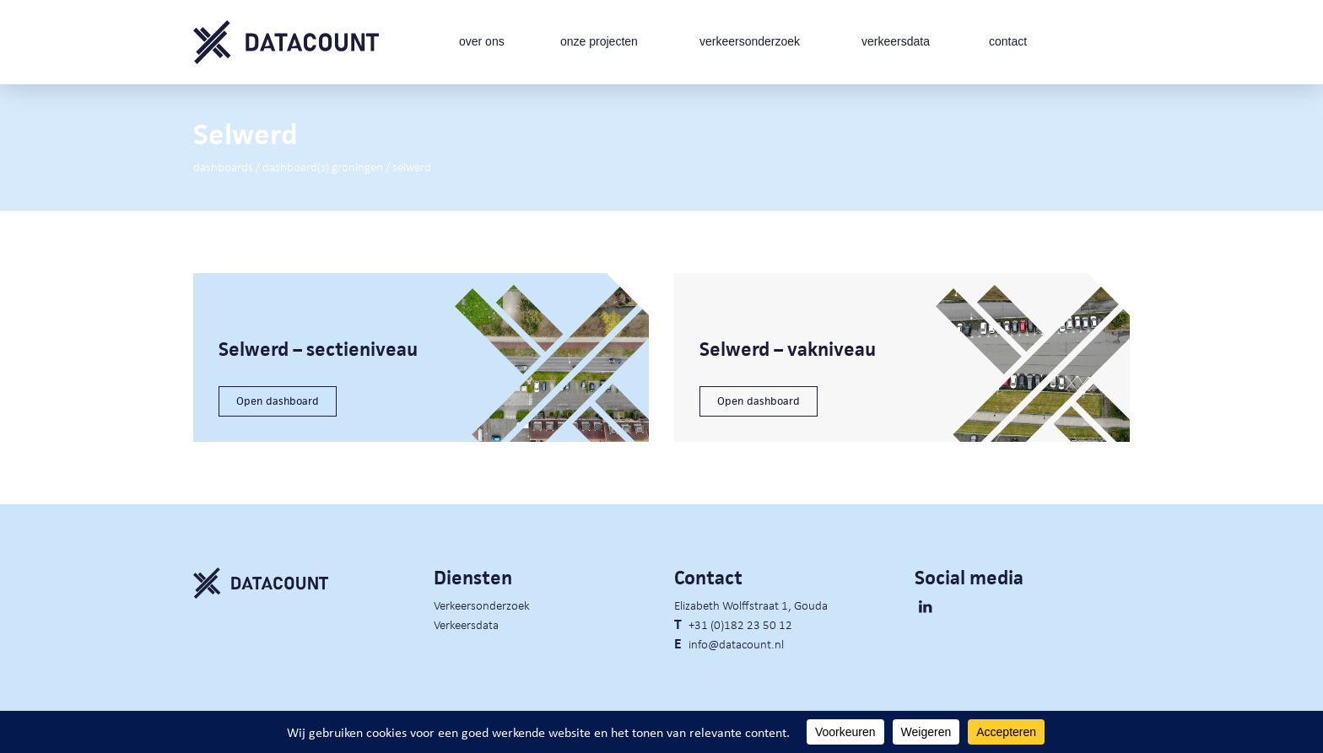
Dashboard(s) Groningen (322, 166)
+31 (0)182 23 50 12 (740, 624)
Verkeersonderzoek (482, 604)
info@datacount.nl (736, 643)
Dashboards (223, 166)
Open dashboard (277, 401)
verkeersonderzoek (749, 41)
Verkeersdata (466, 624)
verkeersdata (895, 41)
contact (1008, 41)
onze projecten (599, 41)
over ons (482, 41)
